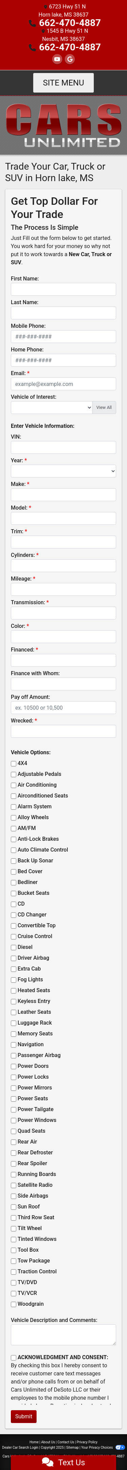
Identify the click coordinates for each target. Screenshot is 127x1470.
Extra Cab (29, 968)
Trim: (17, 531)
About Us (48, 1442)
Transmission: (28, 602)
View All (104, 407)
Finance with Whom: (35, 673)
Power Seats (33, 1098)
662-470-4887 (70, 22)
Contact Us (66, 1442)
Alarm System (34, 806)
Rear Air (27, 1141)
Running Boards (37, 1174)
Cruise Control (35, 936)
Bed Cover (30, 871)
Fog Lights (30, 979)
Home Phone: (27, 349)
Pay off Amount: (30, 697)
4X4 (22, 763)
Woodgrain (31, 1304)
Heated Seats (34, 990)
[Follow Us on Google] (70, 59)
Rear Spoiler (32, 1163)
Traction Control (37, 1271)
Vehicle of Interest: (33, 397)
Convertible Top (37, 925)
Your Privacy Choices (103, 1447)
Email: (18, 373)
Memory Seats (35, 1033)
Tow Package (34, 1260)
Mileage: (21, 578)
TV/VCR (27, 1293)
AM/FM (27, 828)
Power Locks (33, 1077)
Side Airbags (33, 1196)
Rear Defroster (35, 1152)
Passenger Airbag (39, 1055)
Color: (18, 626)
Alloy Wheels (33, 817)
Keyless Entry (34, 1001)
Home (34, 1442)
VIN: (16, 437)
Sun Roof (29, 1206)
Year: (17, 460)
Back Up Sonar (35, 860)
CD (21, 904)
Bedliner (28, 882)
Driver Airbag (33, 958)
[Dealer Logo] (63, 125)
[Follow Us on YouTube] (57, 59)
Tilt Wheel (30, 1228)
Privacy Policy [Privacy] (87, 1442)
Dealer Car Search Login (20, 1447)
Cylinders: (23, 555)
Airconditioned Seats (43, 795)
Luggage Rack (35, 1023)
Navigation (31, 1044)
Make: (18, 484)
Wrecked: (22, 720)
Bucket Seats (33, 893)
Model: (19, 508)
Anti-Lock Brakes (38, 839)
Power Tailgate (36, 1109)
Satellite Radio (35, 1185)
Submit (23, 1416)
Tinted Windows (37, 1239)
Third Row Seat (36, 1217)
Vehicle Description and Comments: (54, 1320)
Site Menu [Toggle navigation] (63, 83)
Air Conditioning (37, 785)
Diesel (25, 947)
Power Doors (33, 1066)
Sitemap (72, 1447)
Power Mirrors (35, 1087)
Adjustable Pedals (39, 774)
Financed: (22, 649)
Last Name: (25, 302)
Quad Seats (31, 1131)
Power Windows (37, 1120)
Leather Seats (34, 1012)
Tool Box (28, 1250)
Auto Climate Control (43, 850)
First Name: (25, 278)
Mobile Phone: (28, 326)
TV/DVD (27, 1282)
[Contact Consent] (13, 1358)
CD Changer (32, 914)
